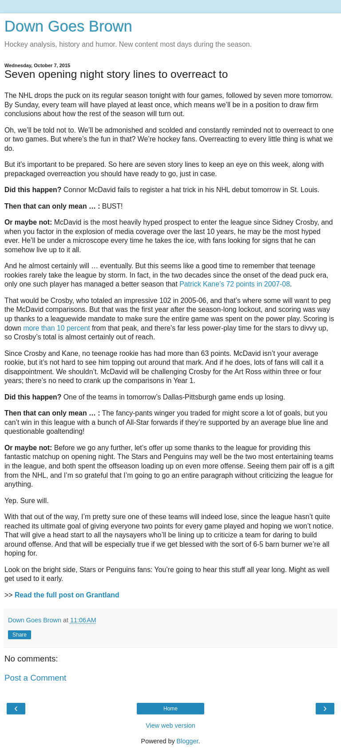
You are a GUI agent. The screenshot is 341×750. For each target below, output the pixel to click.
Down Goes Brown (68, 26)
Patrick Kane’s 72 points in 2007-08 (234, 284)
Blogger (187, 741)
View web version (170, 725)
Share (19, 635)
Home (170, 709)
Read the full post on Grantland (67, 595)
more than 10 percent (56, 328)
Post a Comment (35, 677)
